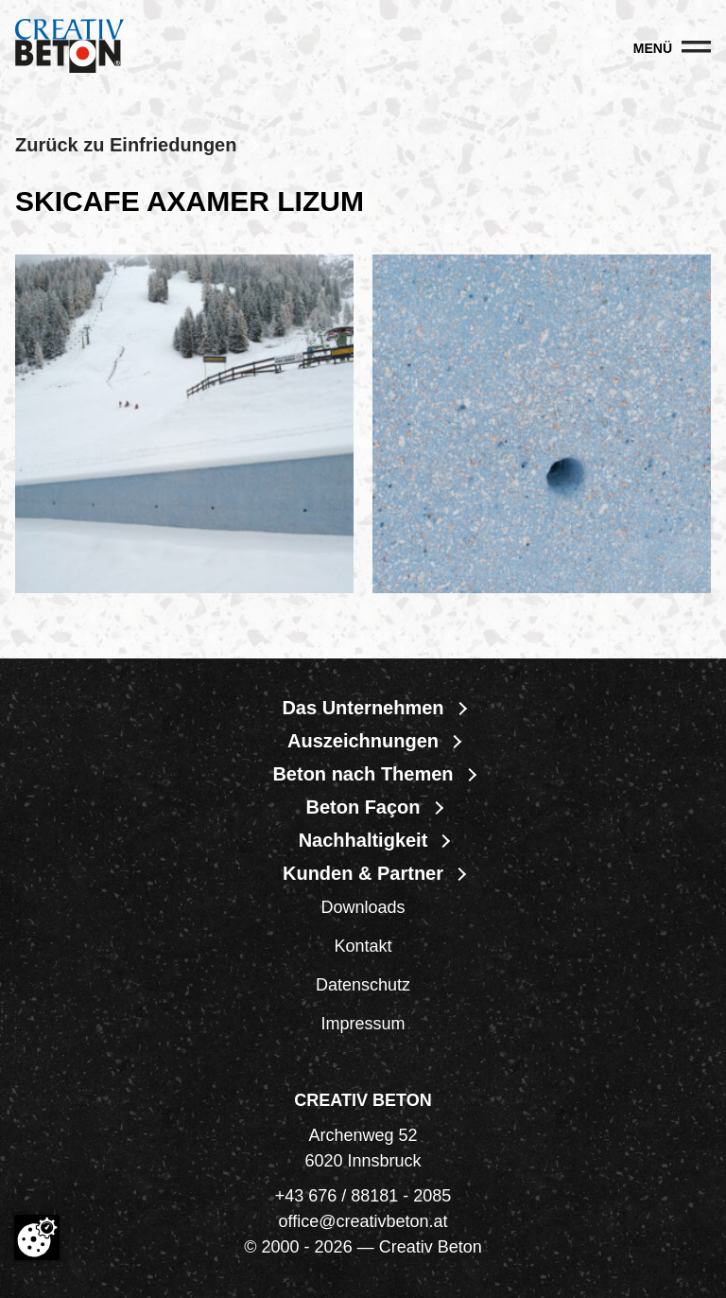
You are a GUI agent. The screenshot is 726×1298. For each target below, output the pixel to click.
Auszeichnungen (363, 740)
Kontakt (362, 946)
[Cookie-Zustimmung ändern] (37, 1237)
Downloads (362, 907)
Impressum (362, 1023)
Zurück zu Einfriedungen (125, 144)
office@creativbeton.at (362, 1221)
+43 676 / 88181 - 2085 (363, 1195)
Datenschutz (363, 984)
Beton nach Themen (362, 773)
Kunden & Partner (363, 873)
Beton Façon (362, 807)
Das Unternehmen (362, 707)
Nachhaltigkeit (363, 840)
